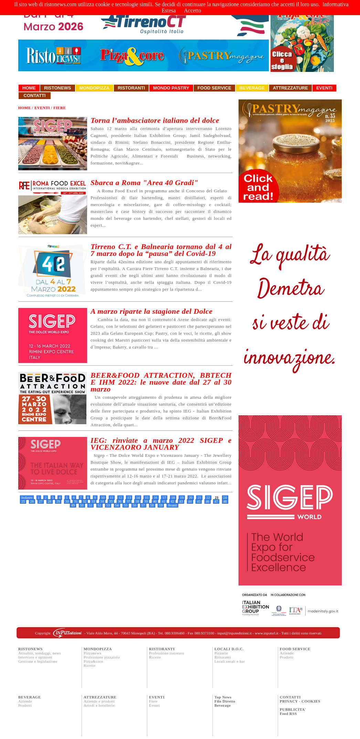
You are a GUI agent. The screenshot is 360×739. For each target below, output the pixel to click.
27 (40, 501)
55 (125, 505)
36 (119, 501)
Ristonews (57, 87)
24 (225, 498)
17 (164, 498)
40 (155, 501)
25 (23, 501)
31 (75, 501)
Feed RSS (288, 713)
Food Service (214, 87)
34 (102, 501)
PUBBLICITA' (293, 709)
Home (29, 87)
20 (190, 498)
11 (112, 498)
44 (190, 501)
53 (108, 505)
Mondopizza (94, 87)
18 (173, 498)
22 (208, 498)
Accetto (192, 10)
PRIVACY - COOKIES (300, 701)
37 (128, 501)
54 (117, 505)
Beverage (252, 87)
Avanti (172, 505)
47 (216, 501)
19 (181, 498)
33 (93, 501)
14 (138, 498)
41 (163, 501)
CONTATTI (290, 697)
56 (134, 505)
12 (120, 498)
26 (32, 501)
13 (129, 498)
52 (99, 505)
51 (90, 505)
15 (146, 498)
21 (199, 498)
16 (155, 498)
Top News (223, 697)
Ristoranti (131, 87)
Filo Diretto (224, 701)
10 (103, 498)
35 (111, 501)
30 (67, 501)
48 (225, 501)
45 (198, 501)
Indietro (26, 498)
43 (181, 501)
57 (143, 505)
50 (82, 505)
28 (49, 501)
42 (172, 501)
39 (146, 501)
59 (160, 505)
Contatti (34, 95)
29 (58, 501)
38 (137, 501)
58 (152, 505)
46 (207, 501)
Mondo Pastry (171, 87)
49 (73, 505)
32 (84, 501)
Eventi (324, 87)
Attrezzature (290, 87)
